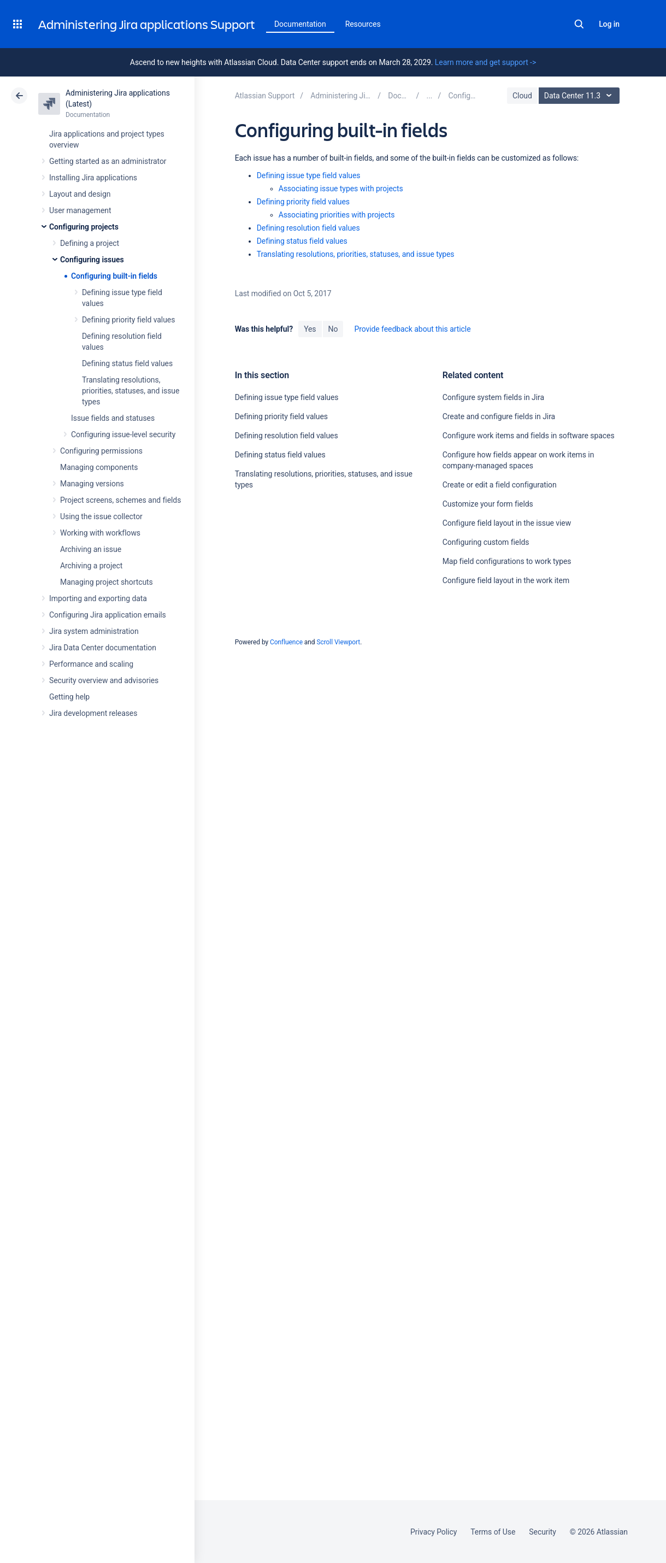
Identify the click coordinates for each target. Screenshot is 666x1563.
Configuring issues (92, 259)
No (333, 329)
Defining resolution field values (308, 228)
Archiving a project (91, 565)
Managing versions (92, 483)
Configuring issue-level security (123, 434)
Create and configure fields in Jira (499, 416)
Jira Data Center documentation (102, 647)
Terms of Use (492, 1531)
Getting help (69, 696)
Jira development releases (93, 713)
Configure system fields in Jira (493, 397)
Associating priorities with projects (337, 214)
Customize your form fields (488, 504)
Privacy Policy (433, 1531)
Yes (310, 329)
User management (80, 210)
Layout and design (79, 194)
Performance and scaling (91, 664)
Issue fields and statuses (113, 418)
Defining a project (89, 243)
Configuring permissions (101, 450)
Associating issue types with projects (341, 188)
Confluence (286, 642)
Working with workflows (100, 532)
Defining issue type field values (309, 175)
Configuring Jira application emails (107, 614)
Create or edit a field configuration (500, 484)
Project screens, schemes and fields (120, 500)
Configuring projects (84, 226)
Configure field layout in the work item (506, 580)
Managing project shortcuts (106, 582)
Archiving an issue (90, 549)
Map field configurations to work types (507, 561)
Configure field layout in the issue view (507, 523)
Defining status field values (127, 363)
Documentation (300, 24)
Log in (609, 24)
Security (542, 1531)
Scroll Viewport (338, 642)
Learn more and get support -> (485, 62)
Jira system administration (94, 631)
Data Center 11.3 (580, 95)
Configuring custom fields (486, 542)
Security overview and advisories (103, 680)
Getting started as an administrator (108, 161)
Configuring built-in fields (114, 276)
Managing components (99, 467)
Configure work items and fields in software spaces (529, 435)
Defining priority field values (128, 319)
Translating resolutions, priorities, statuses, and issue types (130, 390)
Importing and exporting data (98, 598)
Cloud (522, 95)
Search (579, 24)
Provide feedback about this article (412, 329)
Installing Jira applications (93, 177)
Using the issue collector (101, 516)
